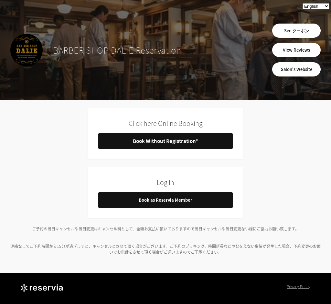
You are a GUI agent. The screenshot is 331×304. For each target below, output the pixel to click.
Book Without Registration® (165, 141)
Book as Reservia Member (165, 200)
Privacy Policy (298, 286)
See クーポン (296, 30)
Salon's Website (296, 69)
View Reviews (296, 50)
